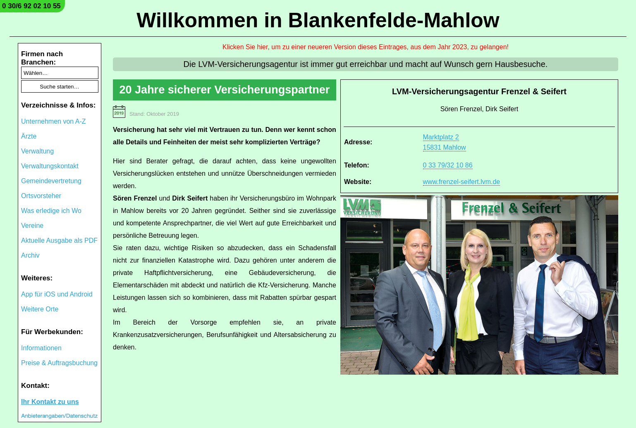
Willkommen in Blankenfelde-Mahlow (317, 20)
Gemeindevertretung (51, 180)
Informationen (41, 347)
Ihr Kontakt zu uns (50, 401)
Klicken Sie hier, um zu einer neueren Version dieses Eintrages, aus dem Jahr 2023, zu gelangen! (365, 46)
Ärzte (28, 136)
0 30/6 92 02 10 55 (31, 6)
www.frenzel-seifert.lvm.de (461, 181)
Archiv (30, 255)
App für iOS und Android (57, 294)
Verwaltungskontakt (50, 166)
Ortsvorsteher (41, 195)
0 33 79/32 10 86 (448, 165)
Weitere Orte (39, 309)
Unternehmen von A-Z (53, 121)
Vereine (32, 225)
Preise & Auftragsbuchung (59, 362)
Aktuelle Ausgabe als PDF (59, 240)
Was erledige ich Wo (51, 210)
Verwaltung (37, 151)
